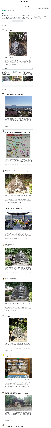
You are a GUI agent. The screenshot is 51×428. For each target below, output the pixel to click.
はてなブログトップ (37, 17)
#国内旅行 (6, 238)
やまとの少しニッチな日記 (8, 130)
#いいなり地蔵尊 (24, 238)
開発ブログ (45, 16)
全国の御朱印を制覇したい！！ (9, 170)
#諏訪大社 (6, 202)
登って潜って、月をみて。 (8, 29)
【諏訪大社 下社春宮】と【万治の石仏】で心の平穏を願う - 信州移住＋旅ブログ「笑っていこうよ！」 (27, 73)
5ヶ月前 (17, 93)
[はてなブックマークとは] (7, 68)
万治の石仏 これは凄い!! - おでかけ (17, 73)
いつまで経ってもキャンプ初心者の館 (10, 392)
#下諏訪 (6, 310)
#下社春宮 (10, 202)
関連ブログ (15, 10)
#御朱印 (13, 202)
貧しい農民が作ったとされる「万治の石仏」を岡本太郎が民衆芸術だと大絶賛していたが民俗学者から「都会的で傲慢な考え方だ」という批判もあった (6, 73)
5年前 (16, 392)
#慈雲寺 (13, 310)
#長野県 (9, 238)
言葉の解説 (4, 10)
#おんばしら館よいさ (12, 64)
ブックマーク (4, 71)
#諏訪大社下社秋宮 (15, 386)
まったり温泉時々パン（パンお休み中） (10, 93)
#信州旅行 (6, 386)
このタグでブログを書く (45, 8)
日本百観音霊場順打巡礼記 (8, 244)
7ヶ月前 (13, 130)
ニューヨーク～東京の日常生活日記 (9, 278)
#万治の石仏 (7, 64)
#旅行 (21, 202)
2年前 (13, 244)
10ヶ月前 (15, 170)
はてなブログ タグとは (37, 16)
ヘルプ (42, 16)
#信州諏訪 (10, 386)
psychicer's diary (7, 354)
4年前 (10, 354)
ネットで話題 (9, 10)
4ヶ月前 (13, 29)
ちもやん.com (6, 424)
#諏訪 (12, 238)
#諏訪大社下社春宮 (22, 386)
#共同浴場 (6, 126)
